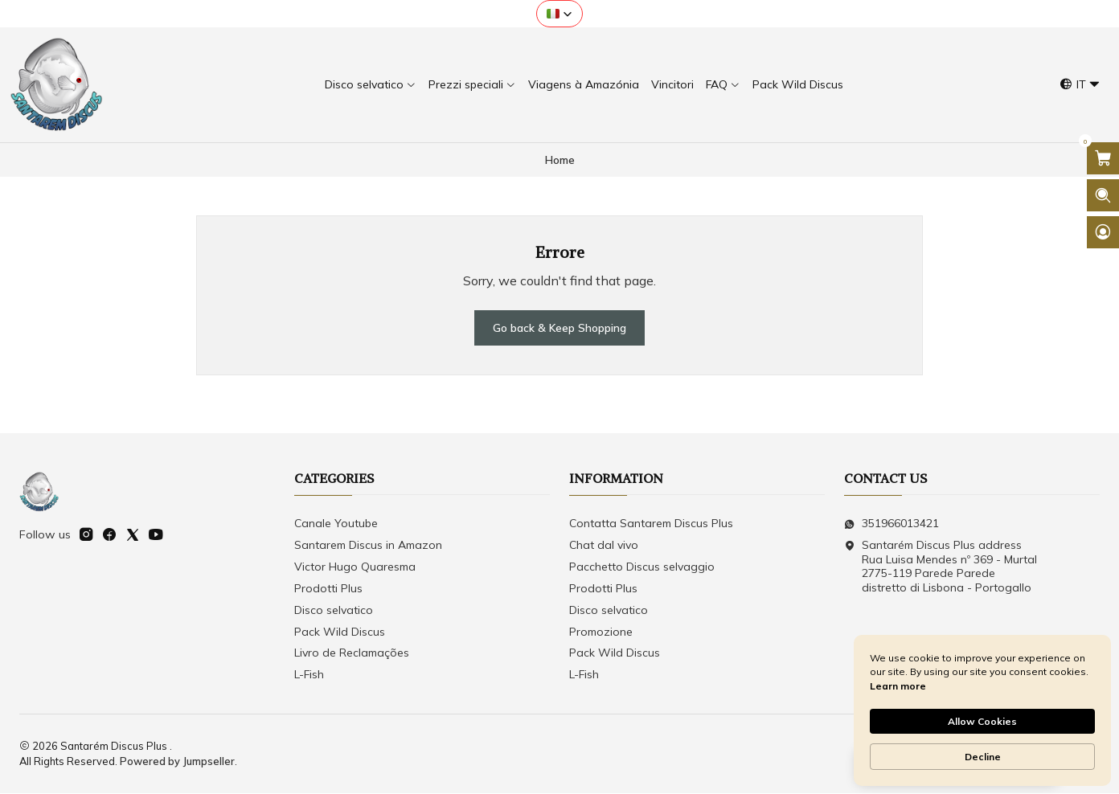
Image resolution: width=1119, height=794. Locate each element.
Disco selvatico (333, 611)
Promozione (601, 632)
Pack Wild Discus (339, 632)
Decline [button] (983, 757)
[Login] (1103, 232)
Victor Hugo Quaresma (355, 567)
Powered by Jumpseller (177, 761)
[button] (559, 13)
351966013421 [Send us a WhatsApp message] (891, 524)
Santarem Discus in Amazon (368, 545)
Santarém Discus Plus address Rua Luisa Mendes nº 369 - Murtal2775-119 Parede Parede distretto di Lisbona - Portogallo (940, 567)
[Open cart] (1103, 158)
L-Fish (309, 675)
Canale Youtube (336, 524)
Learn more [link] (898, 686)
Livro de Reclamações (351, 653)
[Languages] (1080, 84)
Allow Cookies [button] (982, 721)
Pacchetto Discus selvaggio (642, 567)
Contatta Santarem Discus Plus (651, 524)
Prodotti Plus (328, 589)
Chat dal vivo (603, 545)
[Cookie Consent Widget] (982, 710)
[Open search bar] (1103, 195)
